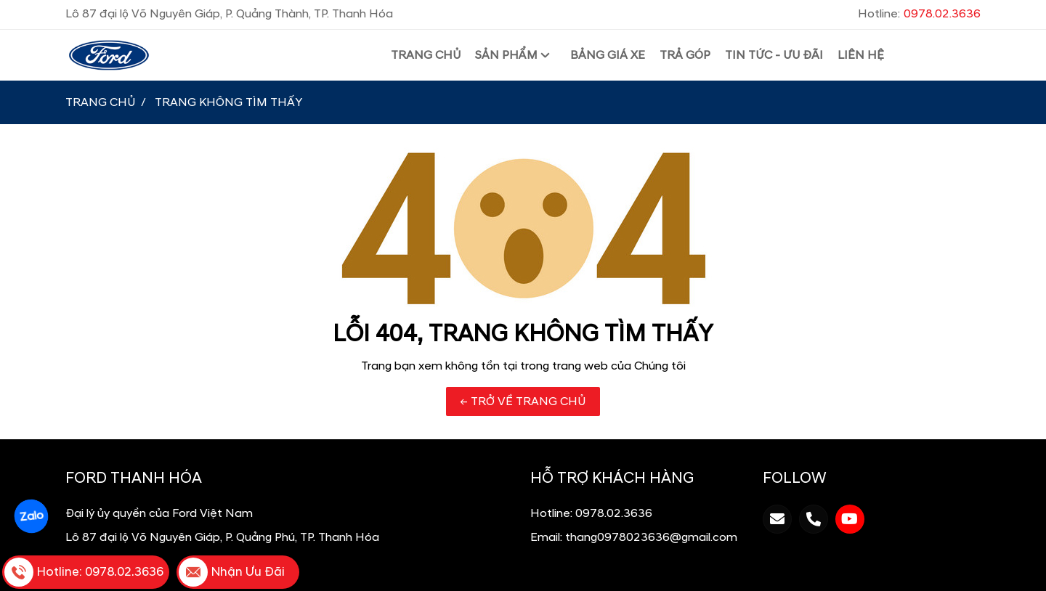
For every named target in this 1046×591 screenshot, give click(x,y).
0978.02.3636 (613, 513)
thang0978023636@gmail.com (651, 537)
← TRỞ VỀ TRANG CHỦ (523, 401)
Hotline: (919, 14)
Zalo (31, 516)
